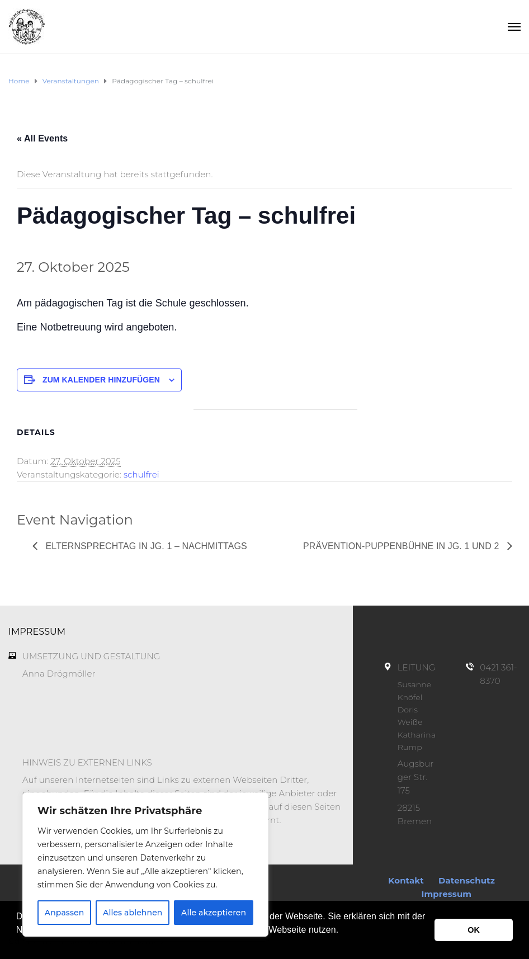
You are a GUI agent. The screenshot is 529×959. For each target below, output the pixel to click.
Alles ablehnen (132, 913)
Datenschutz (466, 880)
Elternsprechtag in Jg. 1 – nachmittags (145, 546)
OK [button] (473, 929)
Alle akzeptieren (213, 913)
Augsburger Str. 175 (416, 777)
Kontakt (406, 880)
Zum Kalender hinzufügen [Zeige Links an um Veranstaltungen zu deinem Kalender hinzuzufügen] (101, 379)
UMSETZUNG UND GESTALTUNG (91, 656)
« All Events (42, 138)
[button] (18, 944)
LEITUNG (417, 667)
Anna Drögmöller (58, 673)
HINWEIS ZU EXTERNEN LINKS (87, 762)
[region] (145, 864)
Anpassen (64, 913)
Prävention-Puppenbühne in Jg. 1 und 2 (402, 546)
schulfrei (141, 474)
